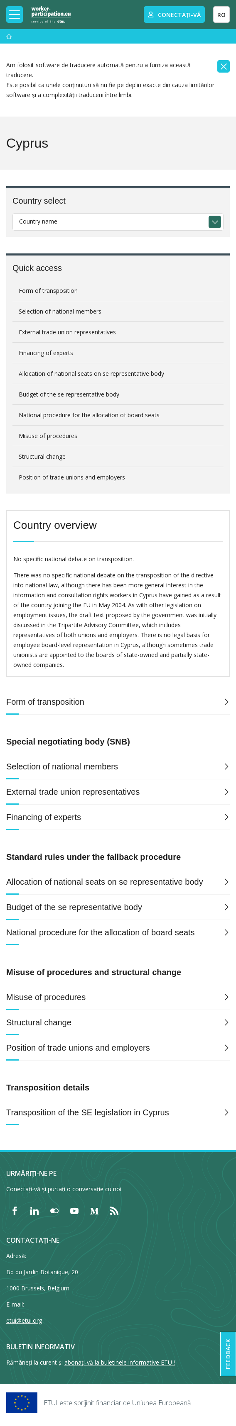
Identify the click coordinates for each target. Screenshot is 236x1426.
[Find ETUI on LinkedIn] (34, 1210)
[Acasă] (9, 36)
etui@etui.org (24, 1320)
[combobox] (118, 222)
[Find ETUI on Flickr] (54, 1210)
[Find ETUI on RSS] (114, 1210)
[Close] (223, 66)
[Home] (51, 14)
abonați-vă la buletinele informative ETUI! (119, 1362)
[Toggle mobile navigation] (14, 14)
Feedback (228, 1354)
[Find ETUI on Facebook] (14, 1210)
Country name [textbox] (38, 221)
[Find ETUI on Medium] (94, 1210)
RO (221, 15)
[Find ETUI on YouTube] (74, 1210)
